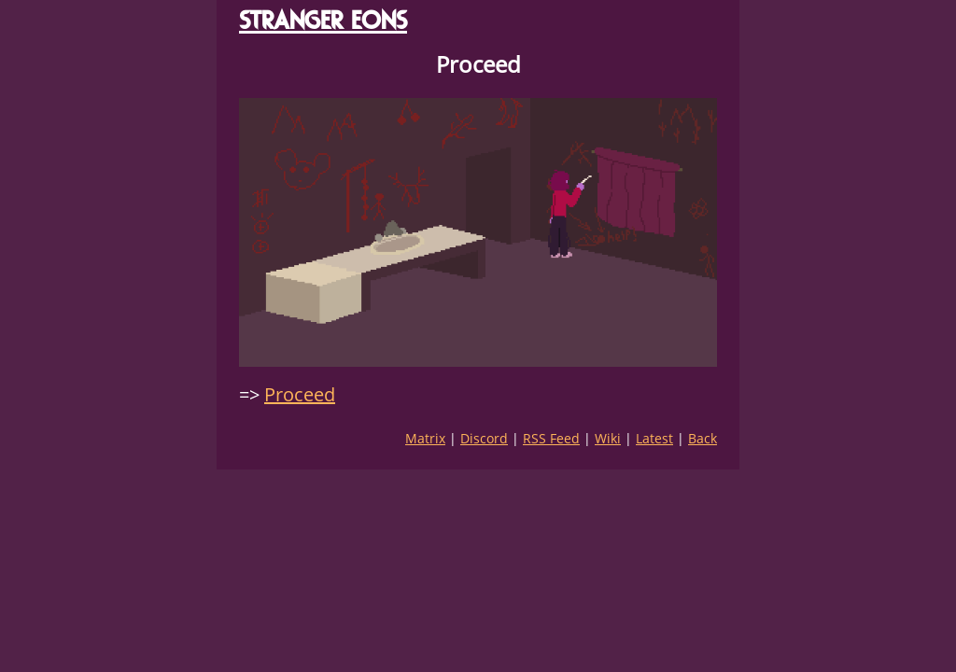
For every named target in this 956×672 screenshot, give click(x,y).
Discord (484, 438)
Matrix (425, 438)
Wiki (608, 438)
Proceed (299, 394)
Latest (654, 438)
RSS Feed (551, 438)
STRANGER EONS (323, 20)
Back (702, 438)
